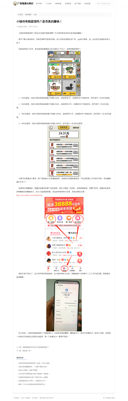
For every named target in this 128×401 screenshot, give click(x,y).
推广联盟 (78, 3)
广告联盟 (16, 398)
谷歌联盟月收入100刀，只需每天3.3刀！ (32, 381)
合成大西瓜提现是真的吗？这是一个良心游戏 (34, 363)
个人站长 (48, 3)
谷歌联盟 (87, 3)
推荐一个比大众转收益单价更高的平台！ (32, 384)
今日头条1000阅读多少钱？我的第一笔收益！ (34, 374)
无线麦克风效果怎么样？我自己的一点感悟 (33, 377)
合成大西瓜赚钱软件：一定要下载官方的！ (33, 367)
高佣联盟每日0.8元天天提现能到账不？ (32, 347)
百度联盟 (68, 3)
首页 (21, 14)
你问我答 (28, 14)
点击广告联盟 (25, 398)
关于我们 (35, 398)
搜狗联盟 (58, 3)
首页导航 (39, 3)
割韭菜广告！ (24, 351)
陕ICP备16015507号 (47, 398)
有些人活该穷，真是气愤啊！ (29, 370)
